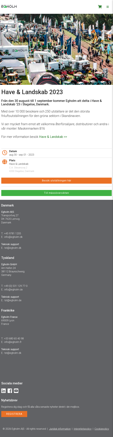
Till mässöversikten (56, 192)
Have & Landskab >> (53, 137)
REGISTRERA (14, 413)
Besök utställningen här (56, 180)
